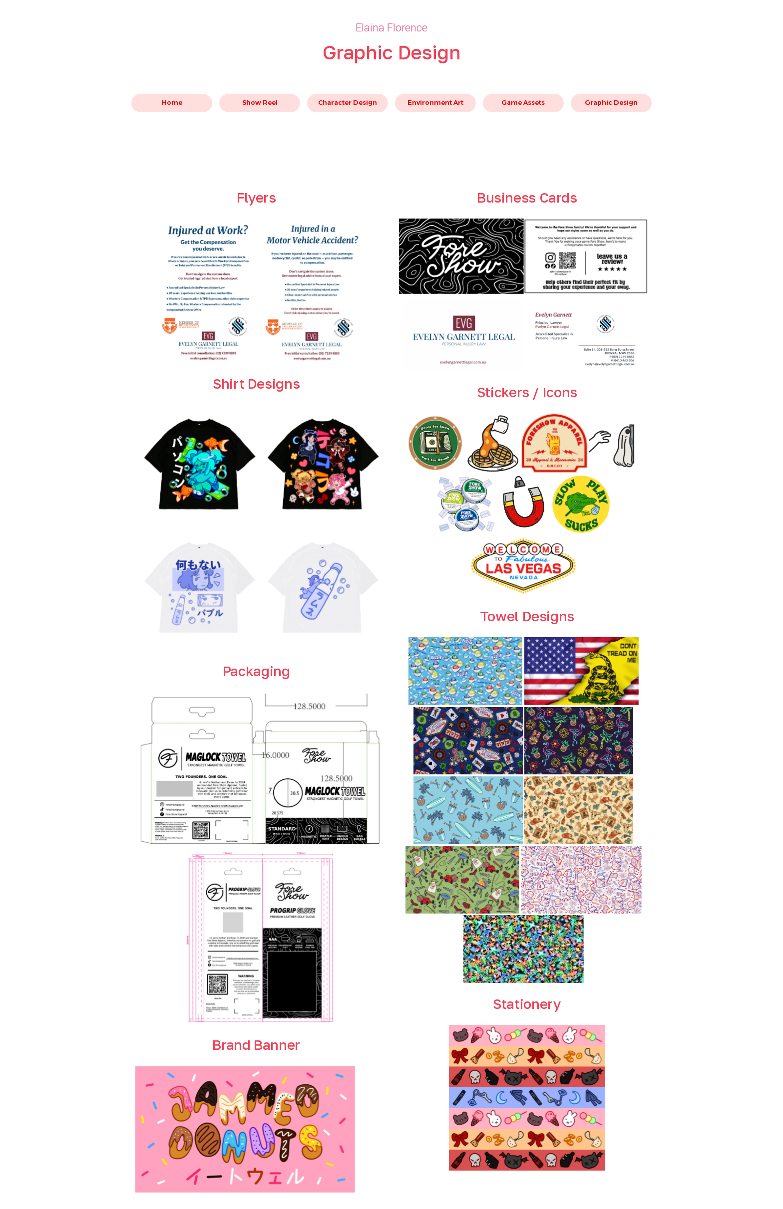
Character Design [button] (347, 102)
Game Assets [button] (523, 102)
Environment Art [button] (435, 102)
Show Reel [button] (260, 102)
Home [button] (172, 102)
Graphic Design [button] (611, 102)
